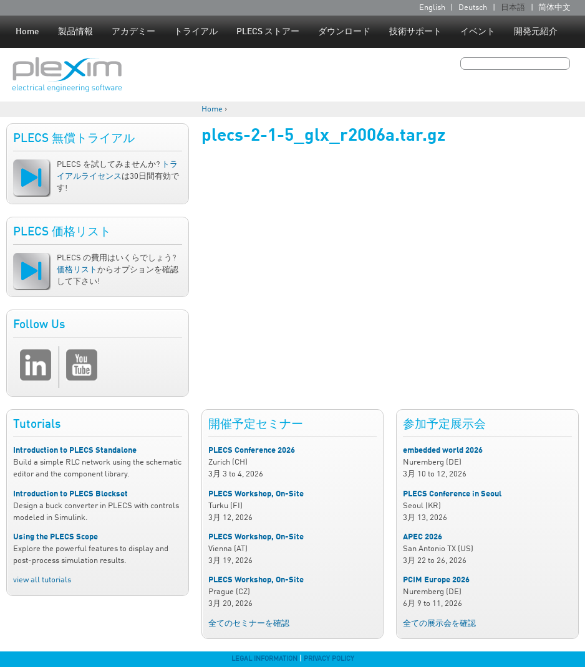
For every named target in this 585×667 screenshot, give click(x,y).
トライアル (196, 31)
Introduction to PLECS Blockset (70, 494)
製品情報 (75, 31)
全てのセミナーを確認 (248, 624)
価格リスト (77, 270)
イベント (477, 31)
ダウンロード (344, 31)
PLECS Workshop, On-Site (256, 494)
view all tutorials (42, 580)
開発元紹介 (536, 31)
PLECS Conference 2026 (251, 451)
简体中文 (554, 8)
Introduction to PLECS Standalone (75, 451)
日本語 (513, 8)
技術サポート (415, 31)
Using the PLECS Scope (55, 537)
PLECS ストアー (267, 31)
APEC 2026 (422, 537)
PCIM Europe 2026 (436, 580)
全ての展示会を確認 (439, 624)
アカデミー (133, 31)
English (432, 8)
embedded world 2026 (443, 451)
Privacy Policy (329, 659)
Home (27, 31)
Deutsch (472, 8)
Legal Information (264, 659)
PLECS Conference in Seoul (452, 494)
